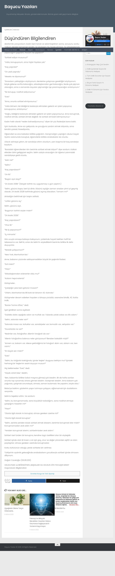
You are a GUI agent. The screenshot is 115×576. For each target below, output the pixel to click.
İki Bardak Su (60, 533)
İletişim (84, 50)
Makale (22, 50)
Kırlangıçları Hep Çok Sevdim (98, 90)
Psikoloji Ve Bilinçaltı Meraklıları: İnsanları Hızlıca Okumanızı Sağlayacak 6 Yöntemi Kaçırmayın (41, 547)
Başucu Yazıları (20, 7)
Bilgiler (30, 50)
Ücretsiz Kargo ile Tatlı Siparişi (42, 498)
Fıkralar (50, 50)
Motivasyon (40, 50)
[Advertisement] (57, 34)
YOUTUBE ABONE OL (71, 50)
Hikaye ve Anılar (10, 50)
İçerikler (59, 50)
